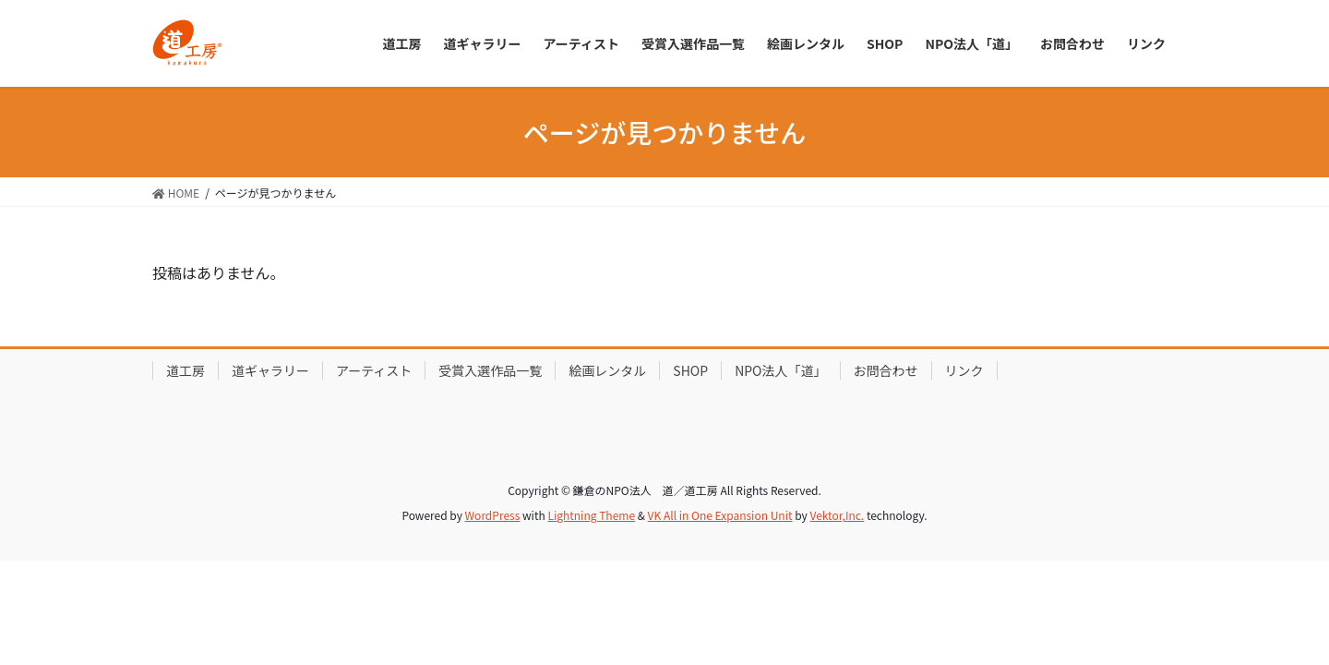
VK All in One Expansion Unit (720, 515)
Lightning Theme (591, 515)
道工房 (185, 370)
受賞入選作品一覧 (490, 370)
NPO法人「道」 (780, 370)
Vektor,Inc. (836, 515)
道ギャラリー (270, 370)
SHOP (690, 370)
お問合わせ (886, 370)
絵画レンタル (607, 370)
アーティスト (374, 370)
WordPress (493, 515)
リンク (964, 370)
